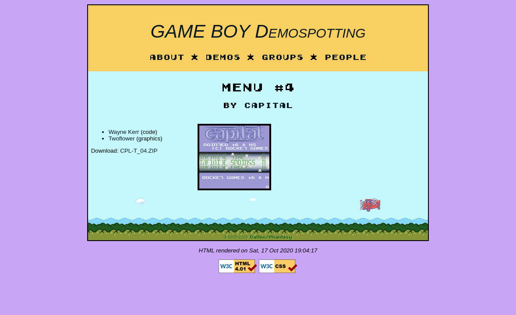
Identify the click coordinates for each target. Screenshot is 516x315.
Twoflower (122, 138)
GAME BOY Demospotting (257, 31)
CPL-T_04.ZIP (138, 150)
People (346, 58)
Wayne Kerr (124, 132)
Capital (268, 106)
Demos (222, 58)
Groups (283, 58)
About (166, 58)
